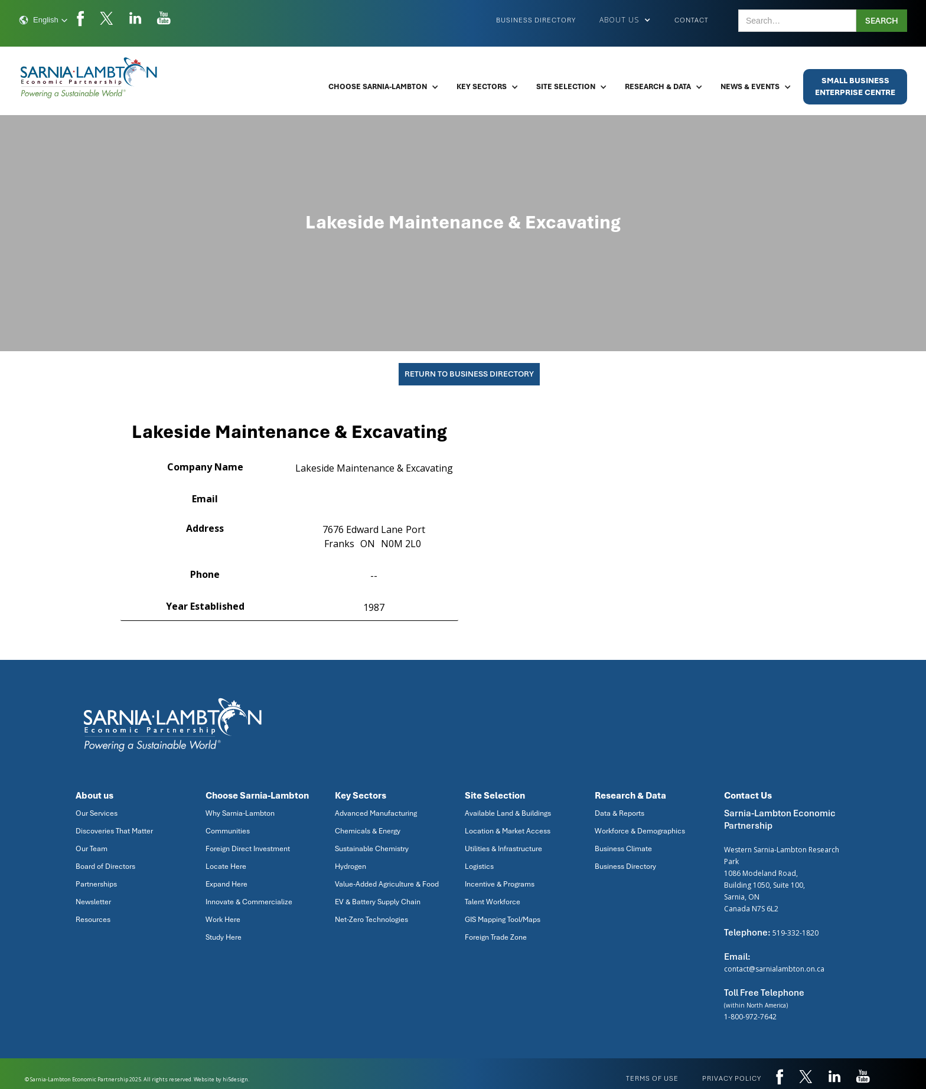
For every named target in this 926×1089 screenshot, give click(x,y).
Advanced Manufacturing (376, 813)
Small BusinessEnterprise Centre (855, 86)
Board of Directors (105, 866)
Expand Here (226, 884)
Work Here (223, 919)
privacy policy (731, 1078)
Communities (228, 831)
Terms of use (652, 1078)
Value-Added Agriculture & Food (387, 884)
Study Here (224, 937)
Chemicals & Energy (367, 831)
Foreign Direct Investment (248, 848)
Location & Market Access (507, 831)
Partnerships (96, 884)
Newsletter (93, 902)
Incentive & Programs (499, 884)
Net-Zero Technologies (371, 919)
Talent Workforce (492, 902)
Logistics (479, 866)
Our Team (91, 848)
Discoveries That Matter (114, 831)
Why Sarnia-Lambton (240, 813)
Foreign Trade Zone (496, 937)
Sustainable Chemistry (372, 848)
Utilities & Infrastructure (503, 848)
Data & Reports (619, 813)
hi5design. (236, 1079)
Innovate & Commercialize (249, 902)
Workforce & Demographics (640, 831)
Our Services (97, 813)
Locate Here (226, 866)
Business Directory (536, 20)
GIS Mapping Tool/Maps (502, 919)
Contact (691, 20)
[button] (43, 20)
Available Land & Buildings (508, 813)
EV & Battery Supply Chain (377, 902)
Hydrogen (350, 866)
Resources (93, 919)
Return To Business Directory (469, 374)
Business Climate (623, 848)
